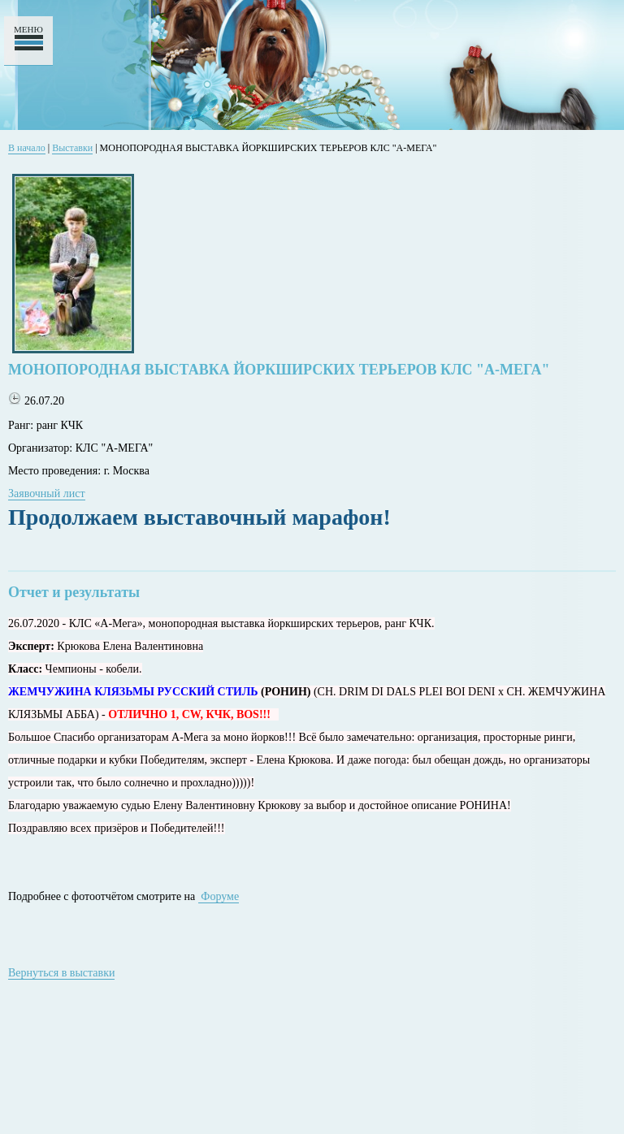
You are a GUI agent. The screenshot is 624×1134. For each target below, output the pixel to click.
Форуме (218, 896)
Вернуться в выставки (61, 973)
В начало (27, 148)
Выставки (72, 148)
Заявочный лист (46, 493)
